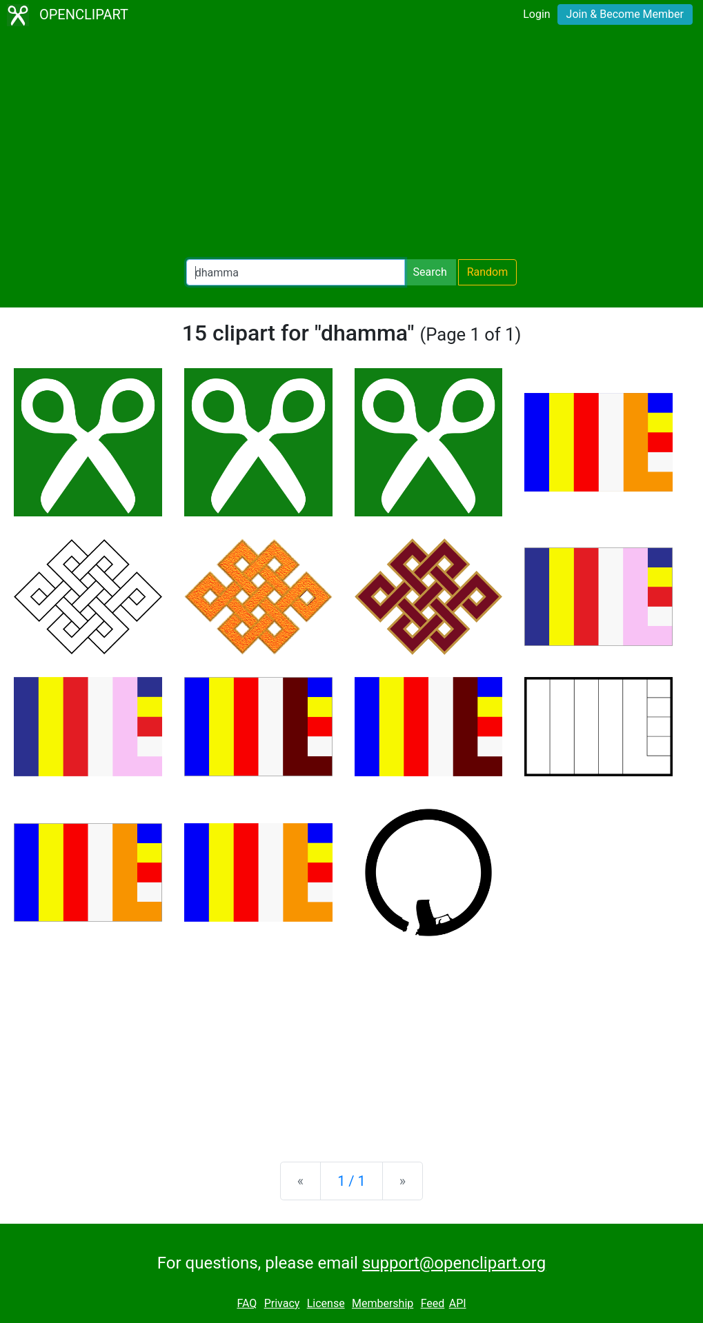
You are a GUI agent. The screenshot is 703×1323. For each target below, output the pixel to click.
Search (430, 272)
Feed (433, 1303)
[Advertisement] (351, 144)
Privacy (282, 1303)
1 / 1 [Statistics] (351, 1181)
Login (536, 14)
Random (487, 272)
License (326, 1303)
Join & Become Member (625, 14)
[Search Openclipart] (295, 272)
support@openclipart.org (454, 1263)
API (457, 1303)
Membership (382, 1303)
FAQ (247, 1303)
